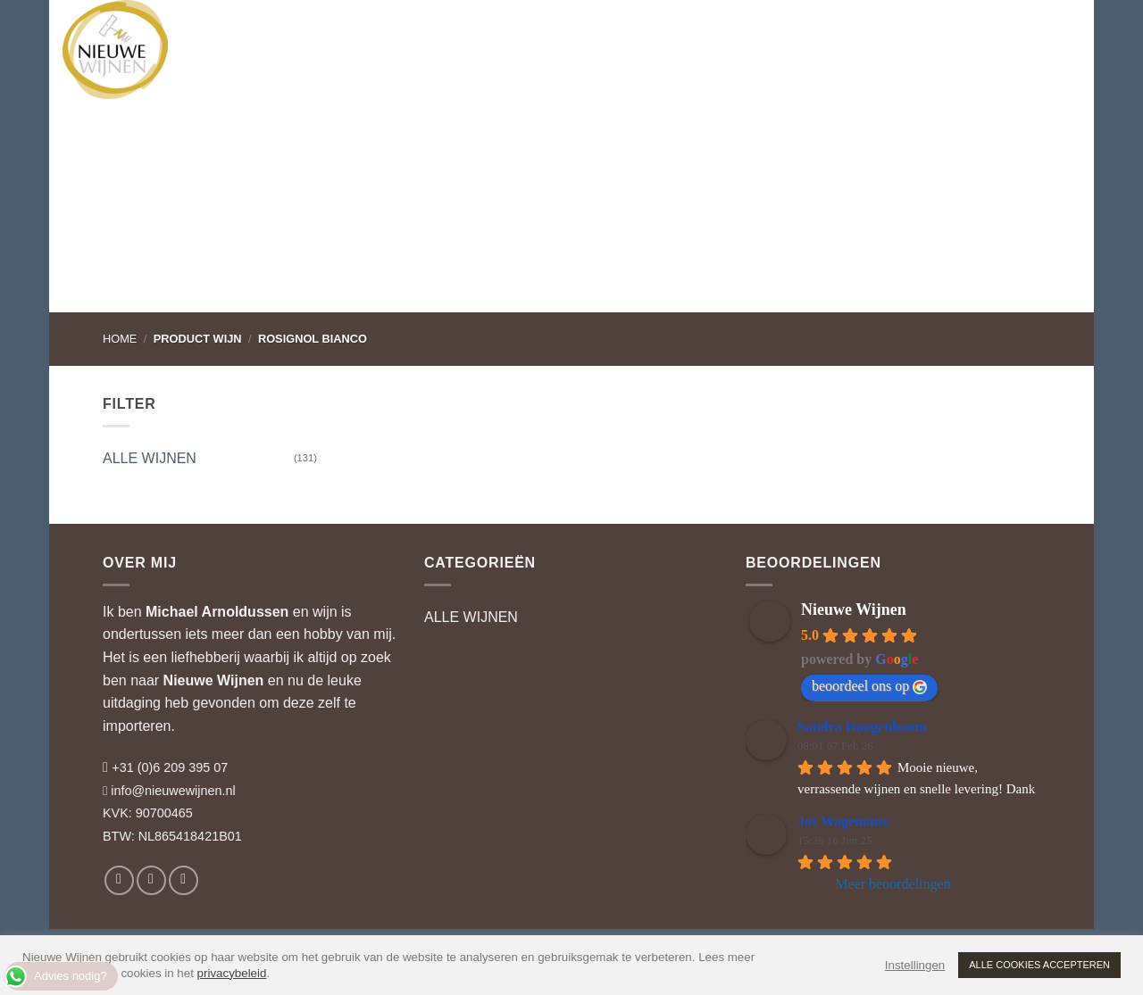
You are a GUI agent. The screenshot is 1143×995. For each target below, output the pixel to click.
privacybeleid (232, 973)
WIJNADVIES (437, 31)
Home (120, 338)
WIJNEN (235, 30)
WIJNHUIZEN (331, 30)
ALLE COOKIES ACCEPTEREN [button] (1039, 964)
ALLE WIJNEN (149, 458)
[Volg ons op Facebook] (119, 880)
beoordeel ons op (869, 686)
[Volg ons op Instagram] (151, 880)
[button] (987, 31)
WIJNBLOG (707, 30)
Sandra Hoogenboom (861, 726)
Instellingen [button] (915, 965)
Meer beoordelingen (892, 883)
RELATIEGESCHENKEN (572, 31)
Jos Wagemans (842, 821)
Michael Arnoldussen (217, 611)
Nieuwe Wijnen (213, 680)
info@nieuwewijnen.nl (173, 791)
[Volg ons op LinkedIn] (183, 880)
